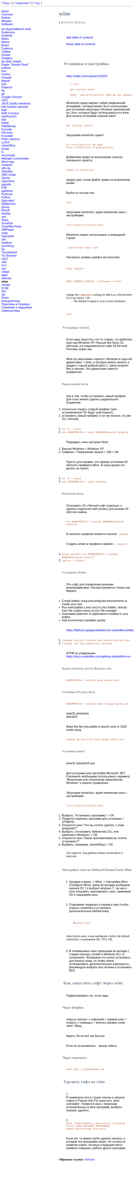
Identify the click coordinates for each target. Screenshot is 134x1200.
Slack (4, 220)
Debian (6, 17)
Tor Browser (9, 255)
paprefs (6, 184)
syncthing (7, 245)
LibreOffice (8, 145)
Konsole (6, 129)
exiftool (6, 67)
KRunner (7, 132)
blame (5, 42)
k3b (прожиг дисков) (14, 106)
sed (3, 216)
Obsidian (7, 171)
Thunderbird (9, 252)
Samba (6, 213)
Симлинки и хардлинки (16, 307)
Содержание (21, 2)
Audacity (6, 35)
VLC (4, 265)
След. (36, 2)
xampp (5, 284)
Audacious (8, 32)
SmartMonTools (11, 226)
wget (4, 275)
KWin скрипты (10, 139)
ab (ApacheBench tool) (16, 29)
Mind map (7, 161)
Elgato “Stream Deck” (15, 64)
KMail (5, 122)
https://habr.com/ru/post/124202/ (86, 76)
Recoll (5, 210)
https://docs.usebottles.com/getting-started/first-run (98, 670)
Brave (5, 45)
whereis (6, 278)
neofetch (6, 165)
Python (5, 197)
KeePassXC (9, 116)
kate (4, 109)
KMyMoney (8, 126)
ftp (3, 90)
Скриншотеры (10, 310)
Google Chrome (11, 97)
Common (7, 14)
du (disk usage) (11, 61)
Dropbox (6, 58)
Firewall (6, 77)
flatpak (5, 80)
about (5, 11)
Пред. (6, 2)
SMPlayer (7, 229)
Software (7, 24)
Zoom (5, 297)
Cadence (7, 48)
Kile (3, 119)
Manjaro (6, 20)
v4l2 (4, 262)
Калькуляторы (10, 300)
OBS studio (8, 174)
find (3, 71)
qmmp (5, 207)
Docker (6, 54)
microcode (8, 155)
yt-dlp (4, 288)
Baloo (5, 38)
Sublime (6, 242)
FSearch (6, 87)
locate (5, 148)
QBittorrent (8, 203)
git (2, 93)
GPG (4, 100)
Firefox (5, 74)
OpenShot (7, 181)
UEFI (4, 258)
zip (3, 294)
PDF (4, 187)
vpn (3, 268)
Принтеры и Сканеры (15, 304)
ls (2, 152)
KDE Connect (10, 113)
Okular (5, 177)
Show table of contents (80, 44)
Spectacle (7, 236)
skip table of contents (79, 37)
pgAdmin (7, 190)
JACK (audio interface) (15, 103)
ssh (3, 239)
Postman (7, 194)
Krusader (7, 135)
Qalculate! (7, 200)
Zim (3, 291)
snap (4, 232)
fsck (3, 84)
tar (3, 249)
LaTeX (5, 142)
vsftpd (5, 271)
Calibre (6, 51)
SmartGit (7, 223)
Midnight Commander (15, 158)
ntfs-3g (5, 168)
